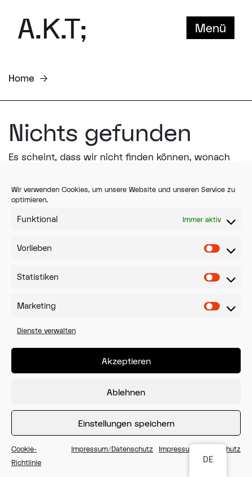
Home (21, 78)
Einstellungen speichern (126, 423)
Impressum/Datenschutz (112, 449)
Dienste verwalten (46, 330)
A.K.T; (52, 27)
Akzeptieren (126, 361)
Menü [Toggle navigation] (210, 28)
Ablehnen (126, 392)
